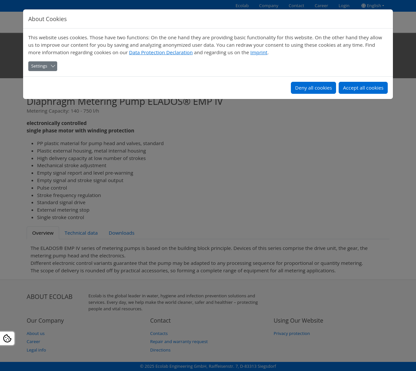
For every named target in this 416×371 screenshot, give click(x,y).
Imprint (258, 52)
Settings (39, 66)
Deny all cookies (313, 87)
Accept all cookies (363, 87)
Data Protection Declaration (161, 52)
